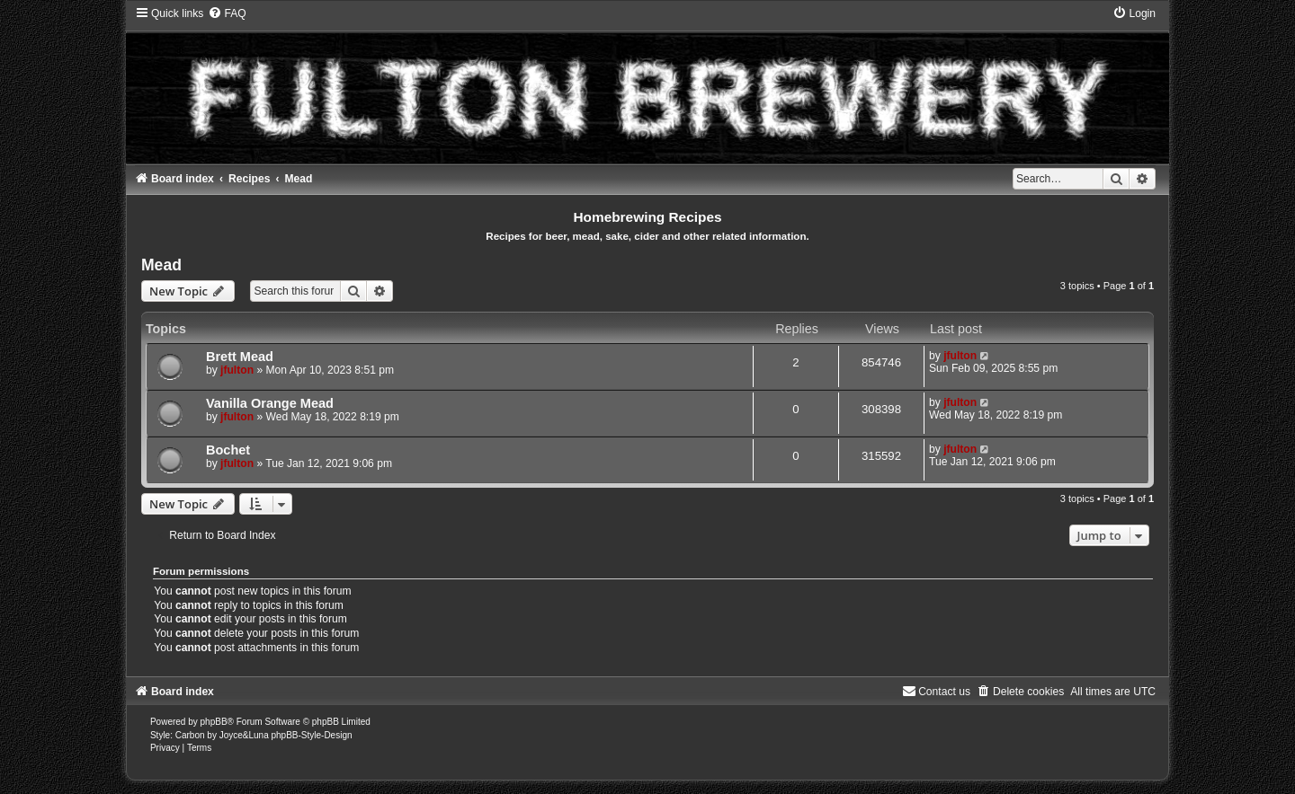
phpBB (214, 722)
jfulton (237, 370)
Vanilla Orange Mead (270, 403)
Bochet (228, 450)
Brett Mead (239, 356)
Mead (161, 265)
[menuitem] (227, 13)
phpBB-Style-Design (311, 735)
